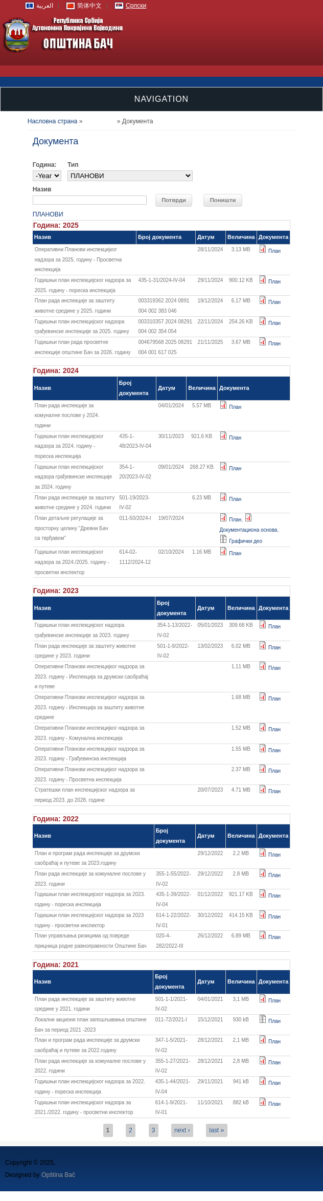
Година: (45, 164)
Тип (73, 164)
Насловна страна (53, 121)
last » (216, 1130)
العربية (44, 5)
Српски (136, 5)
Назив (42, 189)
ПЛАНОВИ (48, 214)
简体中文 (89, 5)
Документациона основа (248, 530)
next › (182, 1130)
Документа (100, 121)
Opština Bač (58, 1174)
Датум (206, 237)
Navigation (161, 99)
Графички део (245, 541)
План (274, 251)
